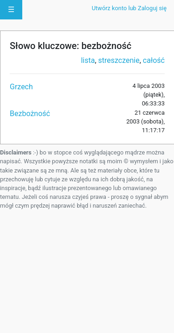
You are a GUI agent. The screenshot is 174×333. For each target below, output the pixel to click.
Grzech (21, 86)
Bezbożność (30, 113)
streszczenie (119, 60)
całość (154, 60)
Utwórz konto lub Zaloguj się (129, 8)
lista (88, 60)
